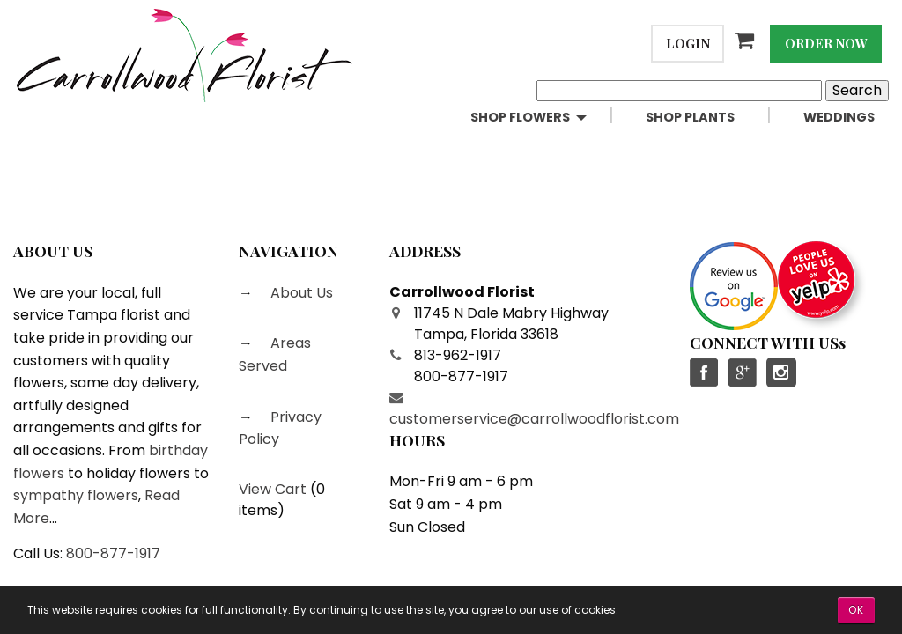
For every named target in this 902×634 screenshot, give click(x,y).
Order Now (826, 43)
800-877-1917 (113, 553)
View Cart (273, 489)
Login (688, 43)
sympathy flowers (75, 495)
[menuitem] (544, 117)
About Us (300, 293)
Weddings (839, 117)
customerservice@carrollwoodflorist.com (534, 419)
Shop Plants (690, 117)
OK (856, 609)
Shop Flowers (520, 117)
